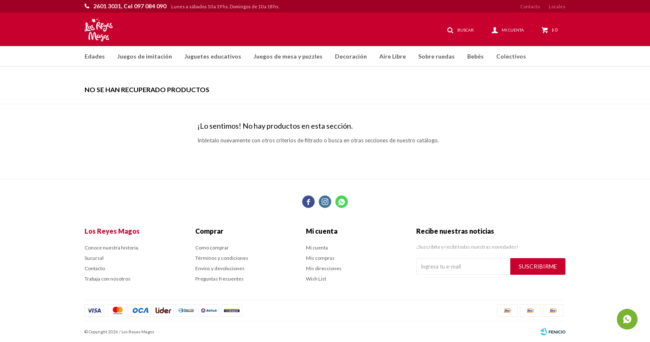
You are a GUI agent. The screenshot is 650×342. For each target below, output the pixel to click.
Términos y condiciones (221, 258)
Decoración (351, 56)
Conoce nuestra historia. (112, 247)
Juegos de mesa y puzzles (288, 56)
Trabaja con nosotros (108, 279)
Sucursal (94, 258)
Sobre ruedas (436, 56)
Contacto (530, 6)
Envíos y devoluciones (220, 268)
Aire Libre (392, 56)
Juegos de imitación (144, 56)
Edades (95, 56)
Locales (557, 6)
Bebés (475, 56)
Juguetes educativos (212, 56)
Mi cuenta (317, 247)
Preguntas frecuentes (219, 279)
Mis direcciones (324, 268)
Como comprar (212, 247)
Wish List (316, 279)
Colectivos (511, 56)
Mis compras (320, 258)
